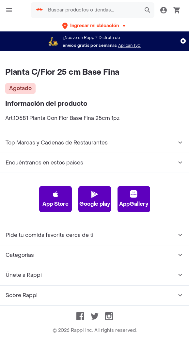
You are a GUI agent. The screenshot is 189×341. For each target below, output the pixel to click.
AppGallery (133, 198)
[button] (94, 25)
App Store (55, 198)
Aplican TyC (129, 45)
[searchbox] (92, 10)
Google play (94, 198)
